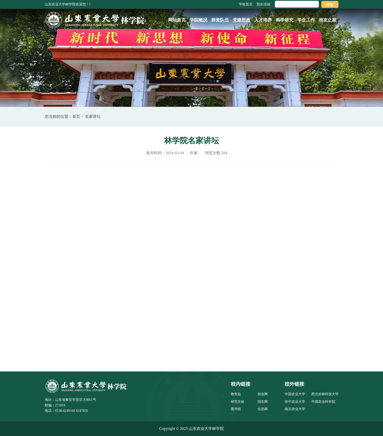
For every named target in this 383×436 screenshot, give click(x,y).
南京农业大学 (295, 409)
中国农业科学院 (323, 401)
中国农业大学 (295, 394)
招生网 (262, 401)
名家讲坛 (93, 116)
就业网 (262, 394)
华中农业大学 (295, 401)
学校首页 (246, 4)
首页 (76, 116)
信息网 (262, 409)
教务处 (236, 394)
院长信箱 (263, 4)
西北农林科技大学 (325, 394)
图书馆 (236, 409)
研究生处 (237, 401)
